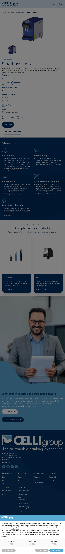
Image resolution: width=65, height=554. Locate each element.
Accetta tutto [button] (56, 550)
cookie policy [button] (15, 529)
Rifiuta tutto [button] (42, 550)
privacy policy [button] (9, 525)
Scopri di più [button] (9, 550)
